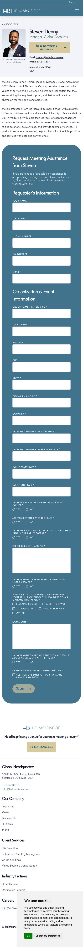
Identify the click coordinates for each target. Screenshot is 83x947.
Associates (11, 24)
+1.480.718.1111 (10, 785)
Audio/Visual (24, 609)
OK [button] (28, 935)
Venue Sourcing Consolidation (19, 865)
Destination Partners (13, 890)
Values (5, 812)
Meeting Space (55, 604)
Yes (18, 510)
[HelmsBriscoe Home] (22, 10)
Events (5, 829)
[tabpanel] (41, 109)
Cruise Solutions (11, 860)
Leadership (8, 806)
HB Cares (7, 824)
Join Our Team (10, 908)
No (31, 510)
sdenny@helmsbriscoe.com (49, 58)
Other (20, 613)
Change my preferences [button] (48, 935)
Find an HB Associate (41, 747)
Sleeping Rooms (26, 604)
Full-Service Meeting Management (21, 854)
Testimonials (9, 818)
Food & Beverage (53, 609)
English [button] (73, 2)
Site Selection (10, 848)
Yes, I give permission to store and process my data (39, 676)
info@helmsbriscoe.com (16, 789)
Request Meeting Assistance (46, 47)
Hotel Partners (10, 884)
